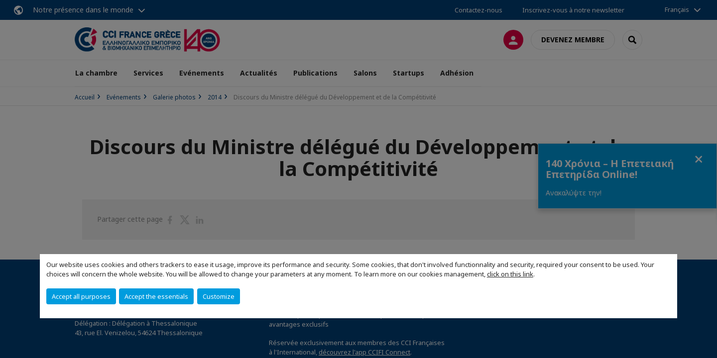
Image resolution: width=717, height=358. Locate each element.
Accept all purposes (81, 296)
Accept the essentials (156, 296)
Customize (219, 296)
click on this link (510, 273)
